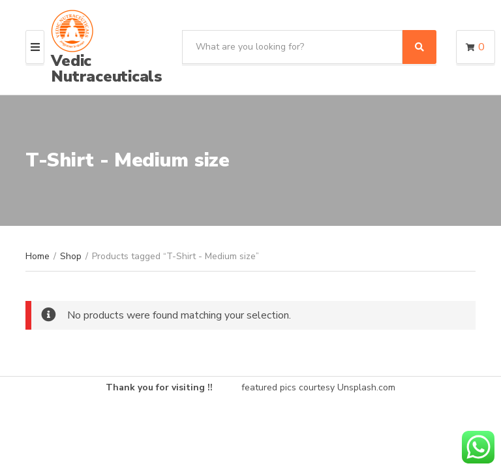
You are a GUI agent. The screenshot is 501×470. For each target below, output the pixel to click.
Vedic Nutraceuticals (106, 68)
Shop (71, 256)
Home (37, 256)
